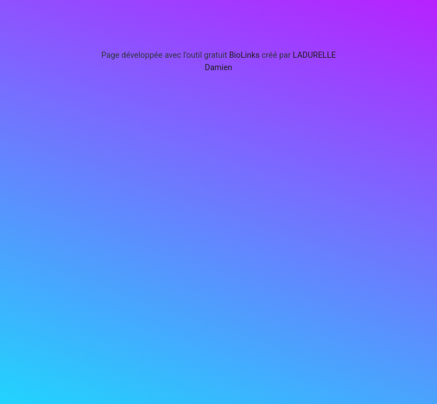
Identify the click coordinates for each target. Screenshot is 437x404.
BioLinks (244, 55)
